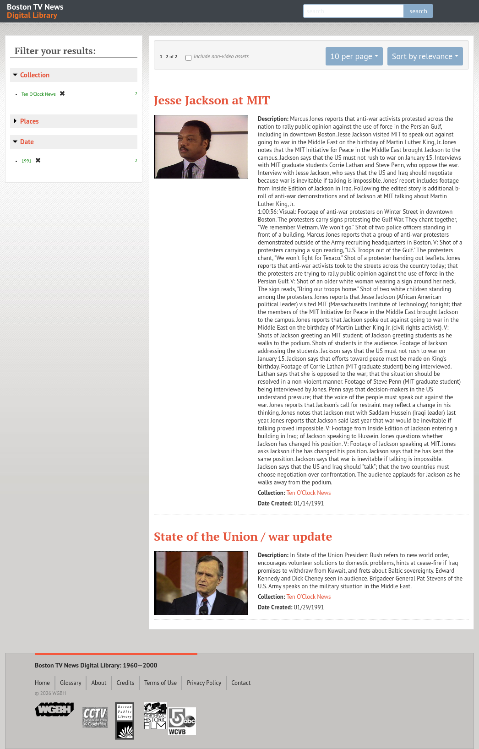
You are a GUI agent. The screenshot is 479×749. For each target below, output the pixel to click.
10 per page (351, 56)
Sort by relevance (422, 56)
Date (27, 141)
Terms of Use (160, 683)
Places (29, 121)
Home (42, 683)
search (418, 11)
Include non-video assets (221, 56)
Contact (240, 683)
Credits (125, 683)
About (98, 683)
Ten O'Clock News (309, 493)
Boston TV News (36, 10)
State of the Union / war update (243, 536)
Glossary (71, 683)
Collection (34, 75)
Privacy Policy (204, 683)
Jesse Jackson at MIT (212, 100)
